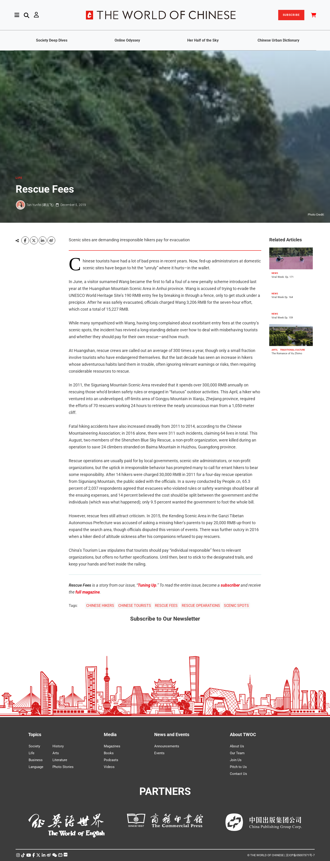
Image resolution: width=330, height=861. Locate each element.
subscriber (230, 585)
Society (34, 746)
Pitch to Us (238, 767)
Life (31, 753)
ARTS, (275, 350)
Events (159, 753)
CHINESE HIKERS (100, 605)
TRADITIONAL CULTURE (292, 350)
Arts (55, 753)
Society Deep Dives (51, 40)
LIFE (19, 178)
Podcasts (111, 760)
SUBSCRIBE (291, 15)
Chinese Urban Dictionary (278, 40)
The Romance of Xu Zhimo (287, 353)
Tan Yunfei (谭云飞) (40, 205)
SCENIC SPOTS (236, 605)
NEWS (275, 273)
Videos (109, 767)
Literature (59, 760)
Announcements (166, 746)
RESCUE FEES (166, 605)
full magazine (87, 592)
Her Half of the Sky (203, 40)
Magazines (112, 746)
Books (109, 753)
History (58, 746)
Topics (34, 734)
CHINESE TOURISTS (134, 605)
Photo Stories (63, 767)
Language (36, 767)
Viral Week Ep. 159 (282, 317)
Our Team (237, 753)
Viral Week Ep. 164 (282, 297)
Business (36, 760)
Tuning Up (147, 585)
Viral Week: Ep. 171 (283, 277)
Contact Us (238, 774)
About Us (237, 746)
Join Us (236, 760)
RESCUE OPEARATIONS (201, 605)
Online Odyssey (127, 40)
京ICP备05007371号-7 (300, 855)
